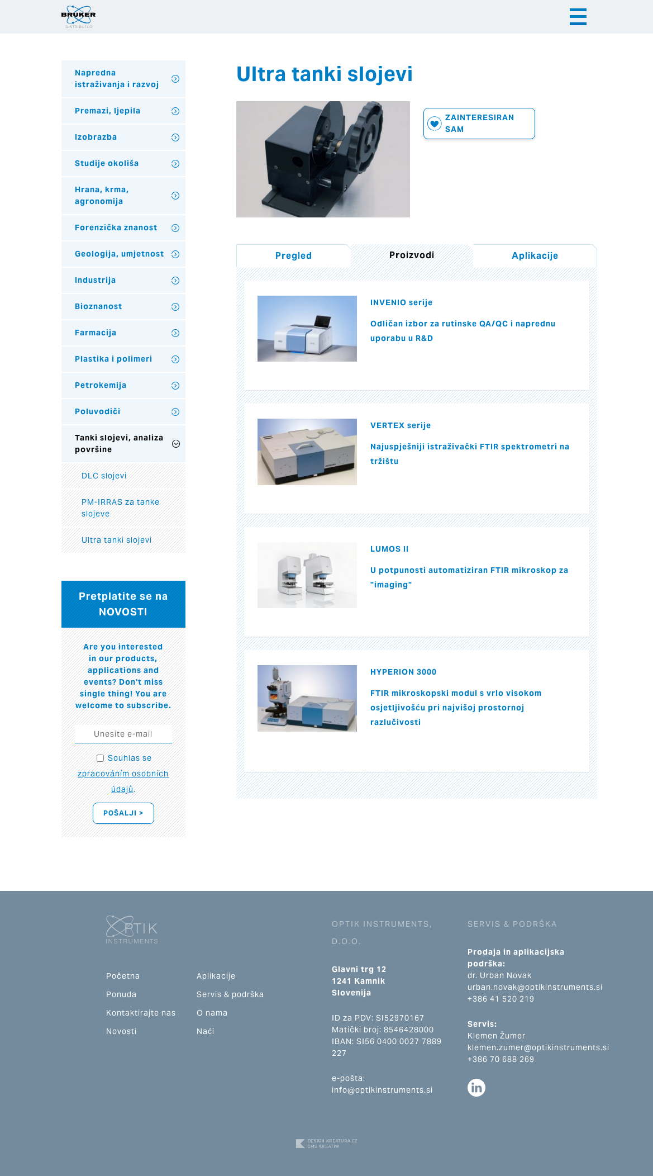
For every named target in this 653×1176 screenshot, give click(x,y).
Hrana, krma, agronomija (102, 195)
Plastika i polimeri (113, 359)
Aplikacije (535, 256)
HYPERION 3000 (403, 672)
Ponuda (121, 994)
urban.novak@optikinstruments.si (535, 987)
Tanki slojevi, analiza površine (119, 443)
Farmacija (96, 333)
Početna (123, 976)
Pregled (293, 256)
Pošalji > (123, 813)
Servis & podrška (230, 994)
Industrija (95, 280)
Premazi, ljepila (108, 111)
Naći (206, 1031)
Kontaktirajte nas (141, 1013)
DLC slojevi (104, 476)
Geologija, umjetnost (119, 254)
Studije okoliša (107, 163)
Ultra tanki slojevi (117, 540)
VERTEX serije (400, 425)
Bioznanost (98, 306)
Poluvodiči (98, 411)
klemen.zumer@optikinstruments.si (538, 1047)
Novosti (121, 1031)
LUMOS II (389, 549)
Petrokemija (101, 385)
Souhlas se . (123, 773)
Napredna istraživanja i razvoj (117, 78)
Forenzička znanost (116, 227)
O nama (212, 1013)
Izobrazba (96, 137)
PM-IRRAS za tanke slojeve (121, 508)
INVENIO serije (401, 302)
